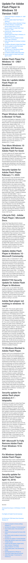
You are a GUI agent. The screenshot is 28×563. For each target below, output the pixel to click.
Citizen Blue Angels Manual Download (14, 553)
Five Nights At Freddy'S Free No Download (12, 514)
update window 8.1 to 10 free (12, 546)
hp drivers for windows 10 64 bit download (15, 527)
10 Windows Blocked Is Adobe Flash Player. (15, 44)
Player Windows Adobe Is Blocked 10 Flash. (15, 23)
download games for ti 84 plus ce (13, 551)
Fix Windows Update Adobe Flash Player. (14, 52)
